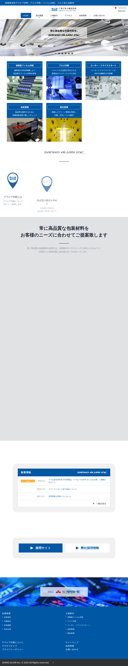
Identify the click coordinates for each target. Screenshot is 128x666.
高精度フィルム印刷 (75, 617)
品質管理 (71, 629)
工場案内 (54, 15)
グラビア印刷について (13, 642)
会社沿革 (7, 629)
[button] (56, 53)
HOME (26, 15)
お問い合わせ (99, 15)
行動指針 (7, 621)
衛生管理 (71, 633)
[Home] (64, 9)
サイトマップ (72, 642)
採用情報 (82, 15)
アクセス (68, 15)
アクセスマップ (9, 645)
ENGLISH (121, 11)
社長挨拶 (7, 617)
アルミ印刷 (72, 621)
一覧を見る (101, 503)
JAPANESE (122, 8)
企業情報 (6, 613)
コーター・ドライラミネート (79, 625)
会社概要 (39, 15)
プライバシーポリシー (13, 649)
